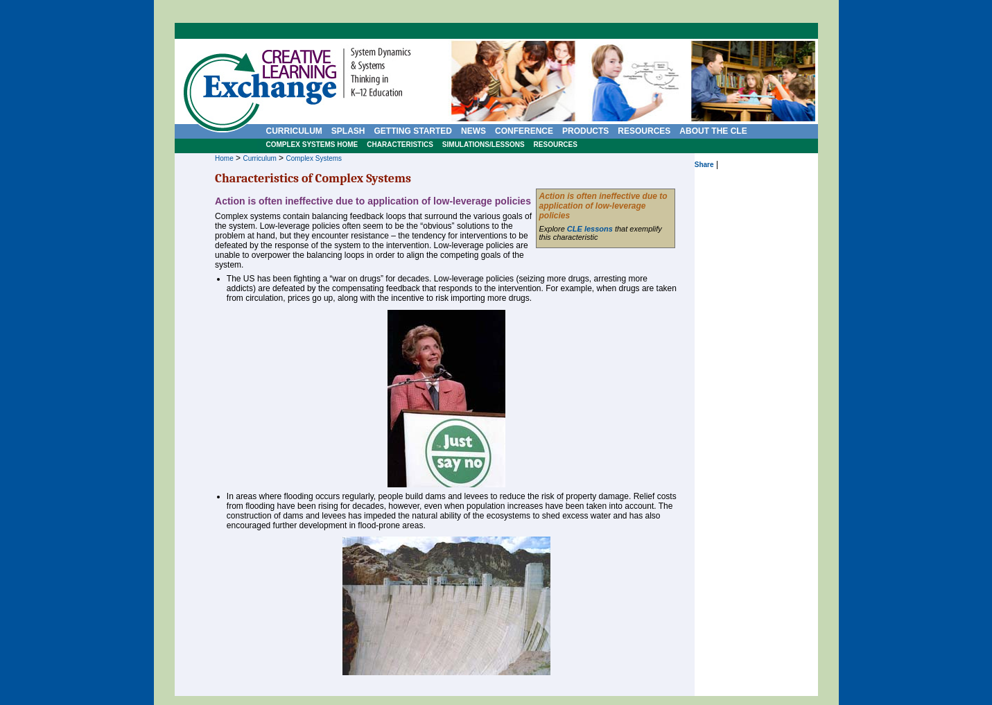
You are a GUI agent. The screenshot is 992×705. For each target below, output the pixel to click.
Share (704, 164)
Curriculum (259, 158)
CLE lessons (590, 229)
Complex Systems (314, 158)
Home (224, 158)
